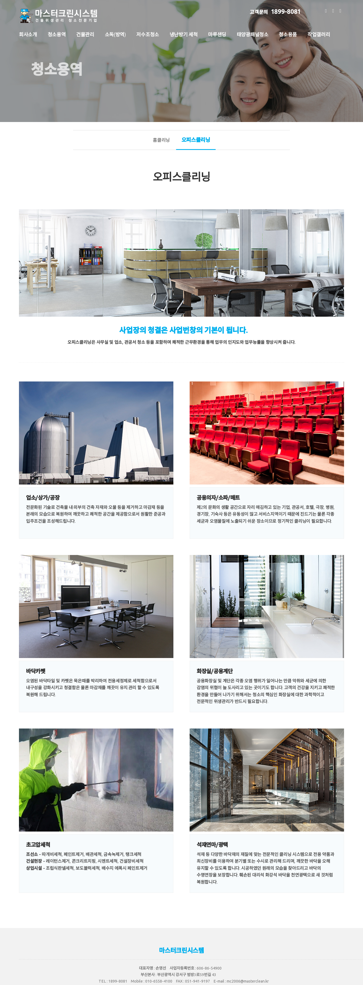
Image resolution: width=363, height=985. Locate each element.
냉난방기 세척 (184, 34)
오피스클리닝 (196, 143)
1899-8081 (275, 10)
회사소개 (28, 34)
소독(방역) (115, 34)
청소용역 (57, 34)
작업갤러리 (318, 34)
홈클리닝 (161, 140)
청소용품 (288, 34)
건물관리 (85, 34)
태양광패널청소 (252, 34)
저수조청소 (147, 34)
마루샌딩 (217, 34)
